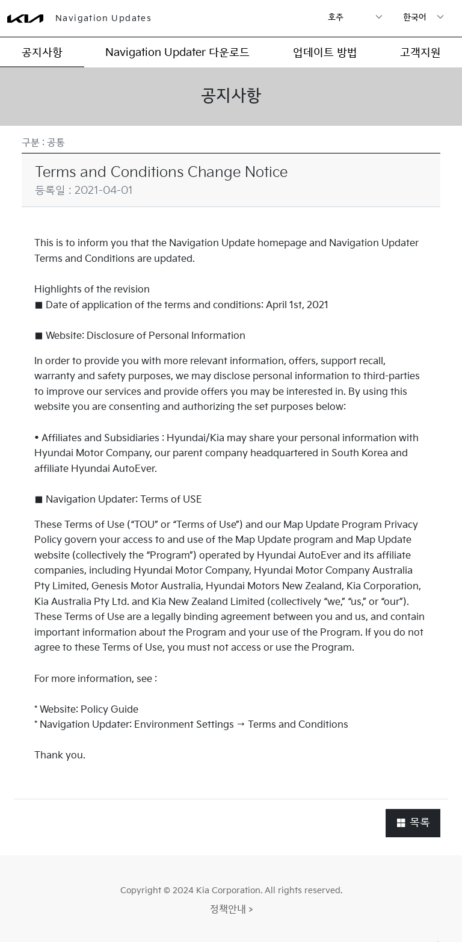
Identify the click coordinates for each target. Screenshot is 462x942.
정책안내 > (231, 910)
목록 (413, 822)
